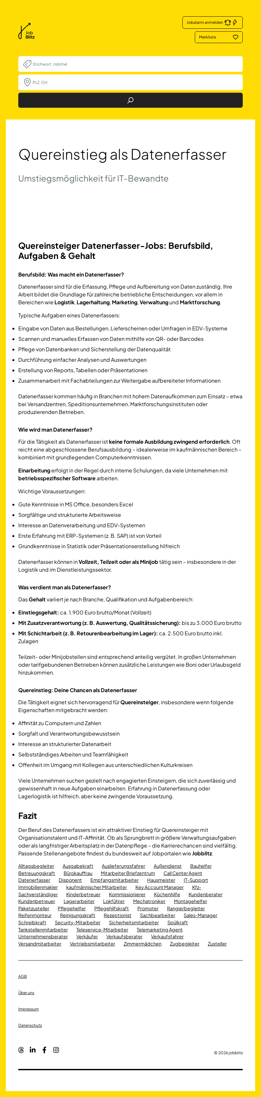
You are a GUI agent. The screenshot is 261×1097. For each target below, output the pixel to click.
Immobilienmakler (38, 887)
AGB (22, 976)
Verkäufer (87, 936)
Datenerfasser (34, 880)
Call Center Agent (182, 873)
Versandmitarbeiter (39, 943)
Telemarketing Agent (160, 929)
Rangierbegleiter (186, 908)
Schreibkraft (32, 922)
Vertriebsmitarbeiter (92, 943)
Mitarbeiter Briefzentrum (128, 873)
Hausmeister (161, 880)
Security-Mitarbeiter (77, 922)
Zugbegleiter (184, 943)
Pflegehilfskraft (111, 908)
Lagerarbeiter (79, 901)
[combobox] (135, 64)
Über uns (26, 992)
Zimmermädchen (142, 943)
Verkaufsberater (124, 936)
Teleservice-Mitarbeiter (102, 929)
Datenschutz (30, 1025)
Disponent (70, 880)
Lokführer (114, 901)
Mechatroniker (149, 901)
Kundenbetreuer (36, 901)
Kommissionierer (127, 894)
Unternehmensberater (43, 936)
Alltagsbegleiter (36, 866)
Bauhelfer (201, 866)
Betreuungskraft (36, 873)
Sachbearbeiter (157, 915)
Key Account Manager (159, 887)
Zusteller (217, 943)
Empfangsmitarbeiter (114, 880)
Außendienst (168, 866)
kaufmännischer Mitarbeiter (96, 887)
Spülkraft (177, 922)
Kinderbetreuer (83, 894)
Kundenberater (206, 894)
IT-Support (196, 880)
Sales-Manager (200, 915)
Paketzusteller (33, 908)
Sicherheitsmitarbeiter (134, 922)
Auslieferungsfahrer (123, 866)
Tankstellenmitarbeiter (43, 929)
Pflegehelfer (72, 908)
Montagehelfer (190, 901)
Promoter (148, 908)
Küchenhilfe (167, 894)
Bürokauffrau (78, 873)
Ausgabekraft (78, 866)
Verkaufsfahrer (167, 936)
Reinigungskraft (77, 915)
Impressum (28, 1009)
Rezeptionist (117, 915)
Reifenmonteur (35, 915)
